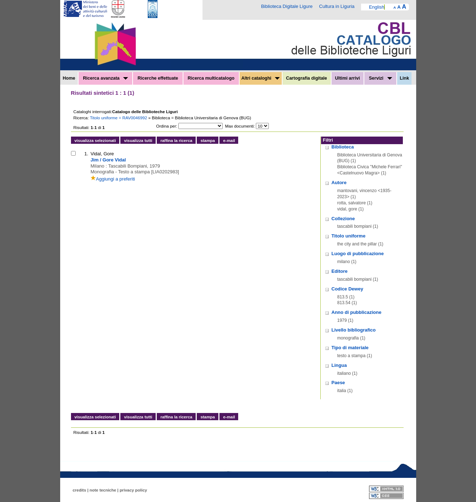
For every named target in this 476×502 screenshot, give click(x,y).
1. (86, 153)
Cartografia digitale (306, 78)
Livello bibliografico (354, 330)
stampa (207, 140)
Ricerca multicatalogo (211, 78)
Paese (338, 382)
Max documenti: (240, 126)
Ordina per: (166, 126)
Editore (340, 271)
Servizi (380, 78)
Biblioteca (343, 147)
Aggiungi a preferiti (112, 179)
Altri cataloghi (260, 78)
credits (79, 490)
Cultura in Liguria (337, 6)
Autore (339, 182)
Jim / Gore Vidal (108, 160)
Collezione (343, 218)
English (376, 7)
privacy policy (133, 490)
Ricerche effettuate (158, 78)
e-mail (229, 140)
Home (69, 78)
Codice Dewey (347, 289)
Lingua (339, 365)
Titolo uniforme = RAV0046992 (119, 117)
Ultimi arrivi (347, 78)
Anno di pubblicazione (357, 312)
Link (404, 78)
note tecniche (103, 490)
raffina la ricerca (176, 140)
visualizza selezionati (95, 140)
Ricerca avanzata (105, 78)
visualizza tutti (138, 140)
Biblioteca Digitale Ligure (286, 6)
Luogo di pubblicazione (358, 253)
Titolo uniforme (348, 236)
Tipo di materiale (350, 347)
